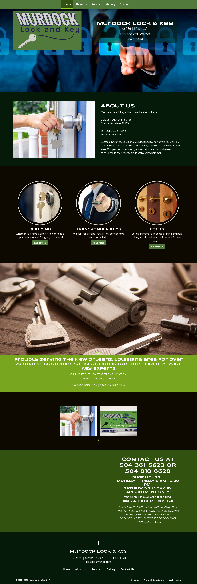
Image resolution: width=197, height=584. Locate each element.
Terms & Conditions (154, 580)
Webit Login (175, 580)
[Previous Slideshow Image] (3, 308)
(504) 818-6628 (135, 39)
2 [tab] (96, 352)
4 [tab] (105, 352)
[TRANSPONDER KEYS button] (98, 203)
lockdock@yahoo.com (98, 561)
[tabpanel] (98, 309)
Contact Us (126, 4)
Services (96, 4)
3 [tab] (100, 352)
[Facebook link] (98, 543)
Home (68, 3)
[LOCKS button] (157, 203)
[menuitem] (67, 4)
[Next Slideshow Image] (193, 308)
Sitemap (135, 580)
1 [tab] (91, 352)
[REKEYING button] (40, 203)
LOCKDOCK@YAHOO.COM (135, 34)
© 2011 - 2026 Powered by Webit (33, 579)
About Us (81, 4)
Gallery (110, 4)
